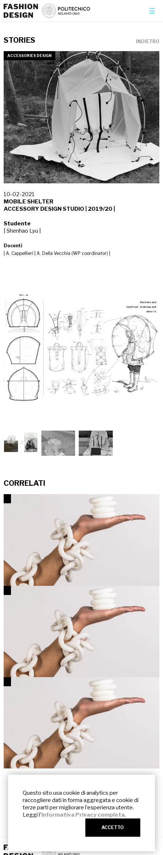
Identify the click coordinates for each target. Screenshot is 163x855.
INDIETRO (147, 41)
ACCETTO (112, 827)
